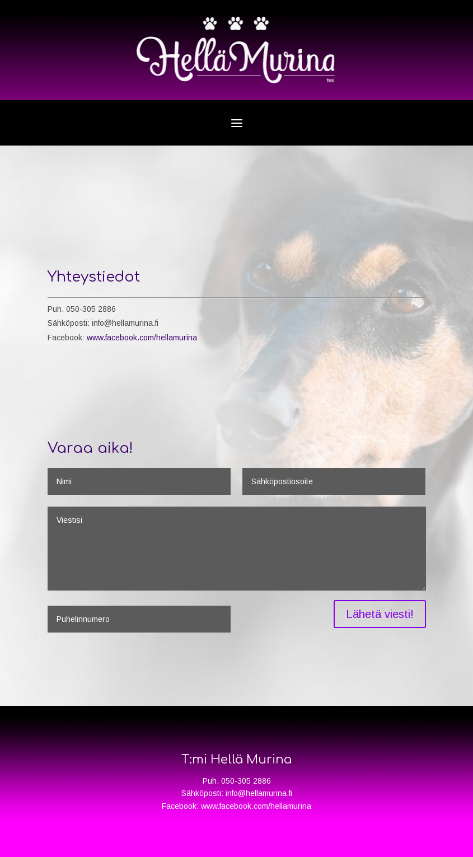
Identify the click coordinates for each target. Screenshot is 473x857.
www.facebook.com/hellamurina (142, 337)
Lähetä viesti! (380, 614)
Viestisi (236, 549)
